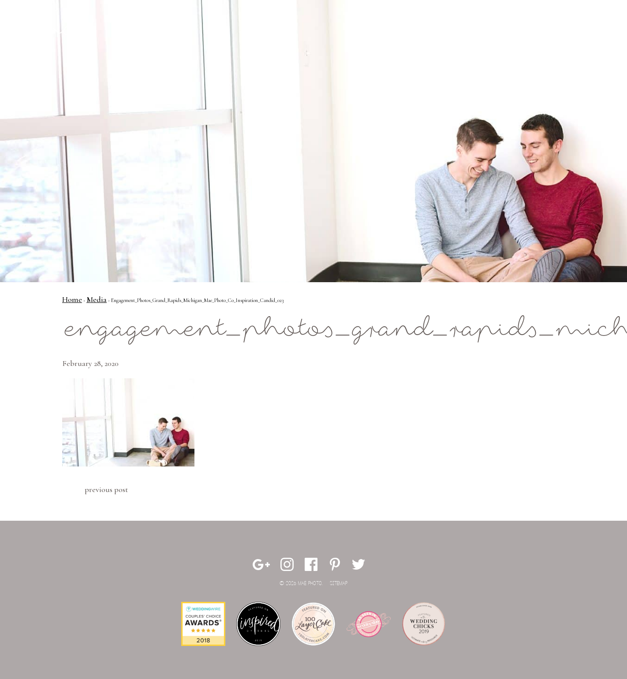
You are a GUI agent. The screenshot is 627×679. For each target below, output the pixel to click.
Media (96, 299)
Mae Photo (64, 35)
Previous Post (106, 489)
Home (72, 299)
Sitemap (338, 583)
